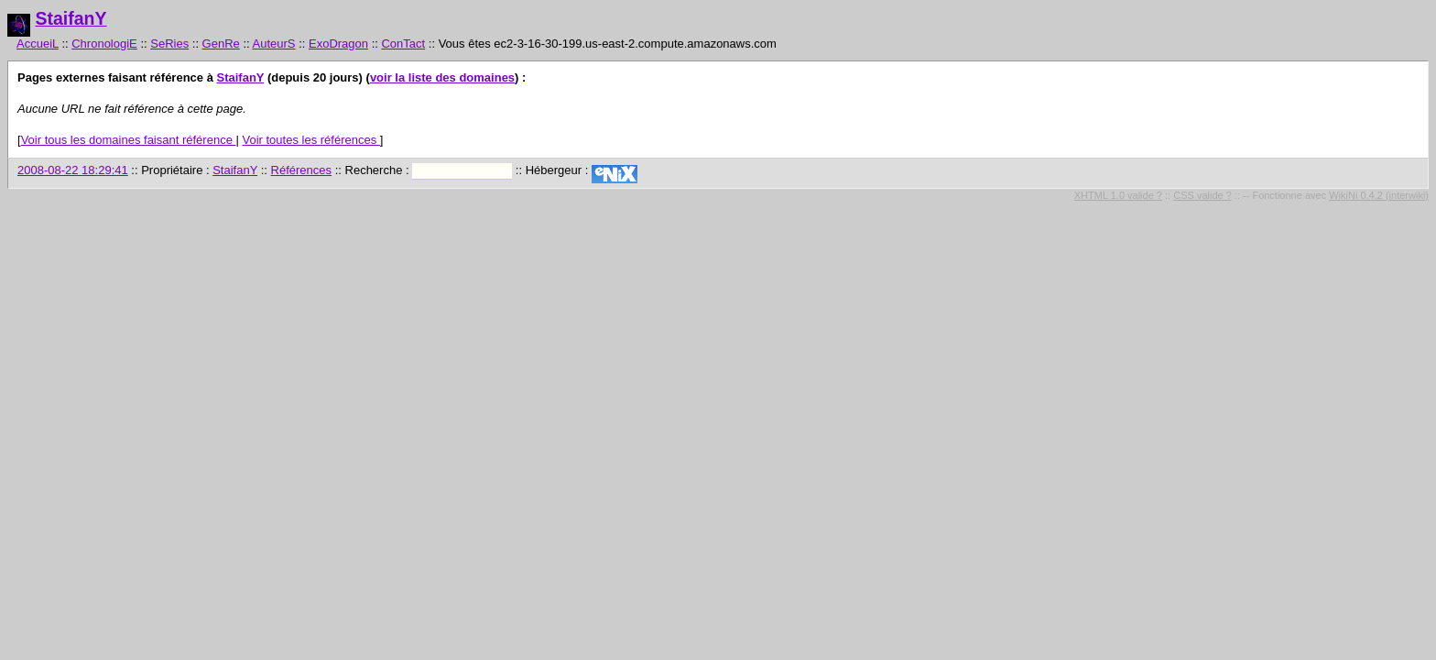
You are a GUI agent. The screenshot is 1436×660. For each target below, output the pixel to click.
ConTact (403, 43)
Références (301, 170)
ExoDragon (338, 43)
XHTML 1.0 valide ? (1118, 195)
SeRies (169, 43)
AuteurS (274, 43)
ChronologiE (104, 43)
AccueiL (37, 43)
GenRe (221, 43)
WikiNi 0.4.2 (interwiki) (1379, 195)
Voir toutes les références (310, 140)
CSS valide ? (1202, 195)
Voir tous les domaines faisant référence (128, 140)
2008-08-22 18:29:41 (72, 170)
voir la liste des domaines (442, 77)
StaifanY (70, 18)
